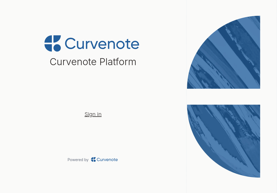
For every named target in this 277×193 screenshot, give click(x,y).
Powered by (92, 159)
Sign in (93, 114)
